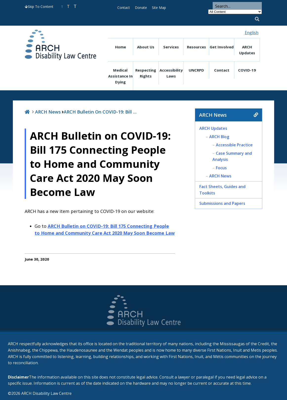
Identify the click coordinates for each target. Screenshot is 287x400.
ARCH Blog (219, 136)
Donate (141, 7)
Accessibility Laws (171, 73)
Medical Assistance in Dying (120, 76)
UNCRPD (196, 70)
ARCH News (48, 112)
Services (171, 46)
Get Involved (222, 46)
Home (120, 46)
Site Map (159, 7)
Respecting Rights (145, 73)
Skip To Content (39, 6)
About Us (145, 46)
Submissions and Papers (222, 203)
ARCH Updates (247, 49)
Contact (123, 7)
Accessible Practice (234, 145)
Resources (196, 46)
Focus (221, 168)
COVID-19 (247, 70)
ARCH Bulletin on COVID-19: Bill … (100, 112)
